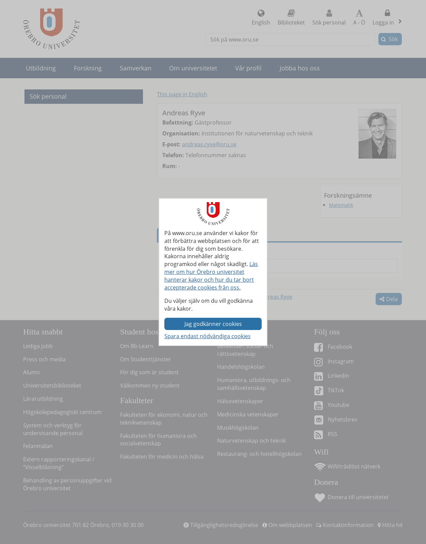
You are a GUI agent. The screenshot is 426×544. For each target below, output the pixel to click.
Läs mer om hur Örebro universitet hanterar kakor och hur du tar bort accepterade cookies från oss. (211, 275)
